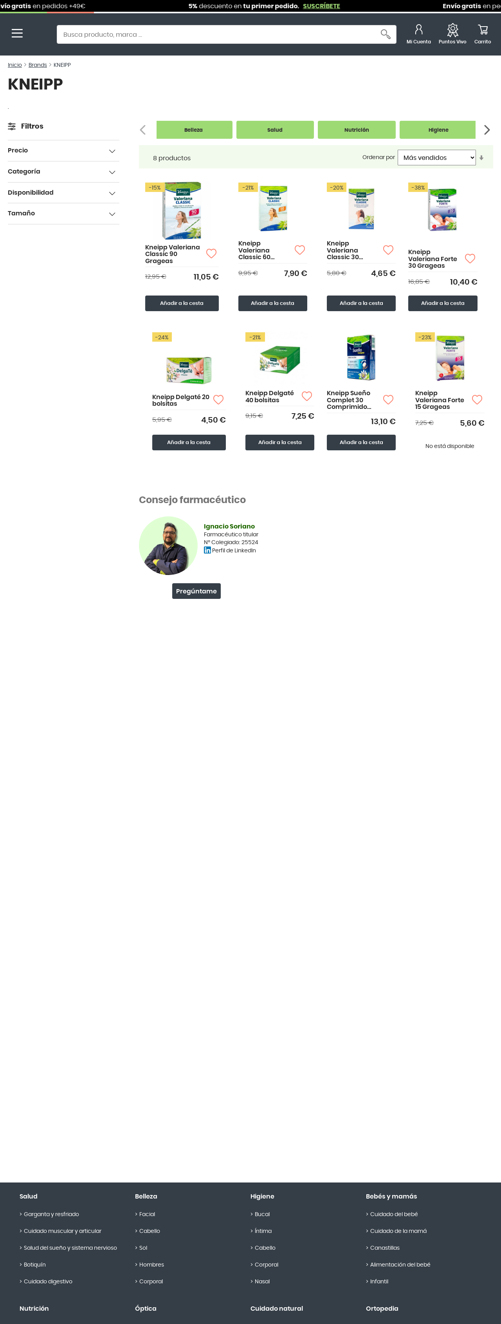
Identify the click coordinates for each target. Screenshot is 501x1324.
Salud (29, 1196)
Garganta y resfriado (51, 1214)
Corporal (151, 1282)
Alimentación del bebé (400, 1265)
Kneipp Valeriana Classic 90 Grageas (172, 254)
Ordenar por (378, 157)
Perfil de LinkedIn (234, 551)
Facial (147, 1214)
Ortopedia (382, 1309)
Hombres (151, 1265)
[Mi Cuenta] (419, 35)
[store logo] (38, 35)
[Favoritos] (453, 35)
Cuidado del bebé (394, 1214)
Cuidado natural (276, 1309)
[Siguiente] (488, 130)
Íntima (263, 1231)
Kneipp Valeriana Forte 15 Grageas (439, 400)
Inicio (15, 65)
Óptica (146, 1309)
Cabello (149, 1231)
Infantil (379, 1282)
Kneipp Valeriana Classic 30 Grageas (343, 250)
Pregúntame (196, 591)
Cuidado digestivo (48, 1282)
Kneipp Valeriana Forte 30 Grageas (432, 259)
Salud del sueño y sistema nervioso (70, 1248)
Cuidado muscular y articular (62, 1231)
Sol (143, 1248)
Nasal (262, 1282)
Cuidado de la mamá (398, 1231)
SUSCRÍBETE (336, 6)
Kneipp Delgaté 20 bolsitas (180, 400)
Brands (38, 65)
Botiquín (35, 1265)
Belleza (146, 1196)
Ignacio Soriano (229, 526)
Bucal (262, 1214)
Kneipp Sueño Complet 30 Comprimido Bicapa (348, 400)
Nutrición (34, 1309)
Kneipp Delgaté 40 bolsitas (269, 396)
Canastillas (385, 1248)
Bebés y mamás (391, 1196)
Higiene (262, 1196)
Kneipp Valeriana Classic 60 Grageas (254, 250)
